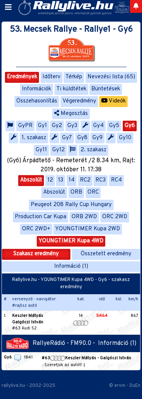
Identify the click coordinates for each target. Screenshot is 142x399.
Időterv (51, 77)
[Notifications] (136, 6)
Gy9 (97, 137)
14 (72, 180)
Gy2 (57, 125)
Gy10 (125, 137)
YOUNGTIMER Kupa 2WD (87, 229)
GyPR (25, 125)
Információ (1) (71, 266)
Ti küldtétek (71, 89)
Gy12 (58, 150)
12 (50, 180)
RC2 (85, 180)
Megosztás (71, 113)
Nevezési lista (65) (111, 77)
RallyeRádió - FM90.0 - (52, 343)
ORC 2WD (114, 216)
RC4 (116, 180)
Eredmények (22, 77)
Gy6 (130, 125)
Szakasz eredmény (36, 254)
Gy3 (72, 125)
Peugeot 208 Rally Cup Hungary (71, 204)
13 (60, 180)
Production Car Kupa (40, 216)
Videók (113, 101)
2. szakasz (93, 150)
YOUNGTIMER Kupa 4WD (71, 241)
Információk (36, 89)
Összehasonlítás (36, 101)
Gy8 (82, 137)
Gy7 (67, 137)
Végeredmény (79, 101)
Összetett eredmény (106, 254)
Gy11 (41, 150)
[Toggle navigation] (8, 8)
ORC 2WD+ (36, 229)
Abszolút (31, 180)
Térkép (74, 77)
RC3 (100, 180)
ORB (76, 192)
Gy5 (114, 125)
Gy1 (42, 125)
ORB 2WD (84, 216)
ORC (93, 192)
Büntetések (105, 89)
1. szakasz (34, 137)
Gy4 (98, 125)
